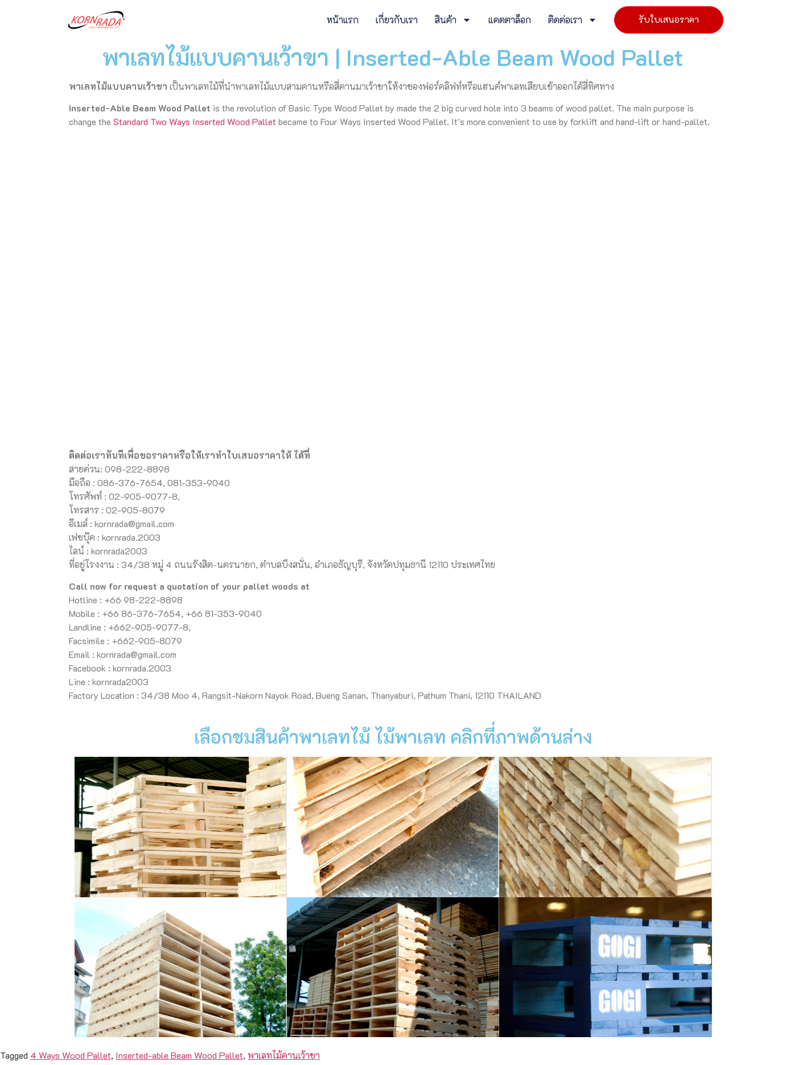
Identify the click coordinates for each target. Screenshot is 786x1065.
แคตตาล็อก (509, 20)
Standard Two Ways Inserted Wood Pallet (194, 121)
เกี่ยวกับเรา (397, 20)
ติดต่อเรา (572, 20)
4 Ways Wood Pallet (70, 767)
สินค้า (453, 20)
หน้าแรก (343, 20)
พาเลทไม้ (134, 858)
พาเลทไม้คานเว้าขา (284, 767)
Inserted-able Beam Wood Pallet (179, 767)
